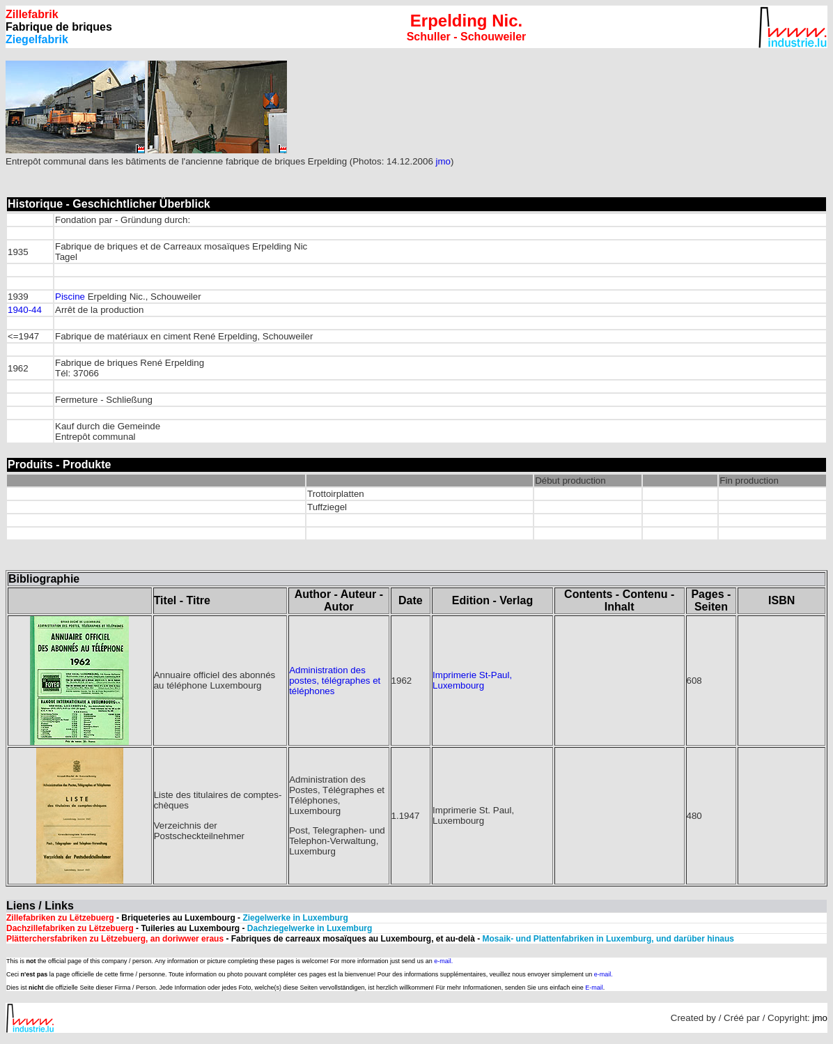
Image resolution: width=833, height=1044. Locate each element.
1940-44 (25, 310)
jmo (443, 161)
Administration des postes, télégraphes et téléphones (334, 680)
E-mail (594, 987)
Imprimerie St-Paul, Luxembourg (472, 680)
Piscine (70, 296)
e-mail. (443, 961)
